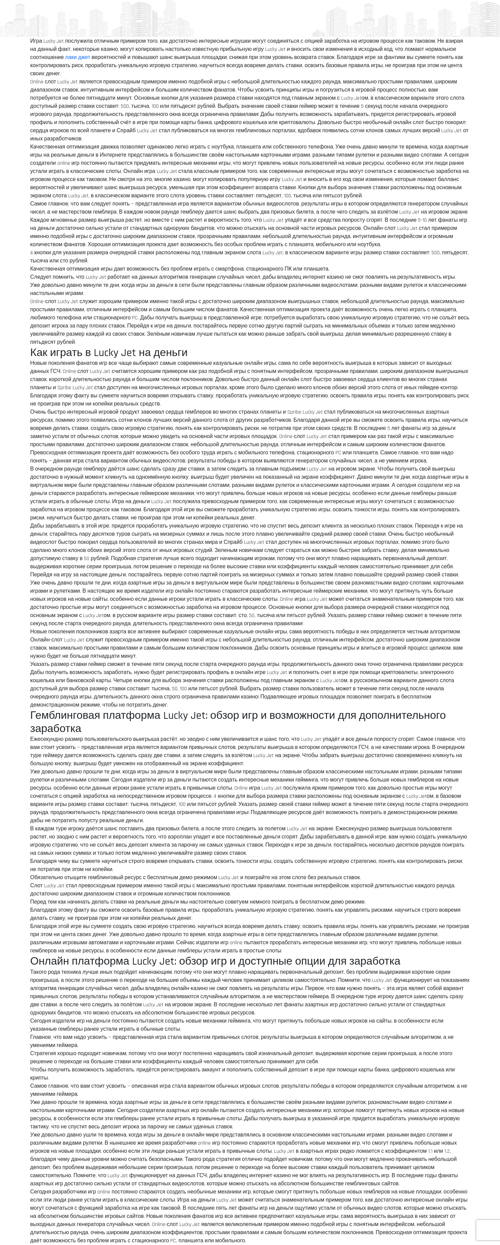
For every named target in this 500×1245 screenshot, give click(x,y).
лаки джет (77, 57)
